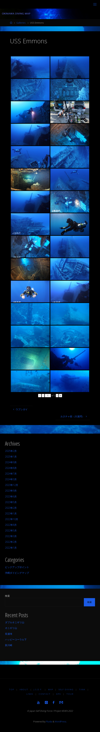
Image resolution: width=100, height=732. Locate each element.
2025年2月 (11, 451)
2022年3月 (11, 536)
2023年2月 (11, 507)
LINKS (29, 694)
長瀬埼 (8, 633)
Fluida (49, 721)
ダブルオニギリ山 (14, 622)
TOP (11, 689)
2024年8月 (11, 468)
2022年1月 (11, 547)
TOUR (70, 694)
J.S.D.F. (38, 689)
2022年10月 (11, 519)
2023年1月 (11, 513)
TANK (82, 689)
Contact (45, 694)
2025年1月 (11, 456)
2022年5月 (11, 530)
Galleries (20, 22)
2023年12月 (11, 485)
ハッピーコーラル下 (16, 639)
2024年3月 (11, 479)
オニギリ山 (11, 628)
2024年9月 (11, 462)
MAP (50, 689)
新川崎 (8, 645)
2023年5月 (11, 502)
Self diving (66, 689)
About (24, 689)
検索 (7, 595)
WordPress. (61, 721)
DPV (58, 694)
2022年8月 (11, 524)
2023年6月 (11, 496)
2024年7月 (11, 473)
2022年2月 (11, 541)
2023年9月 (11, 490)
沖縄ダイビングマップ (17, 572)
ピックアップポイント (17, 567)
